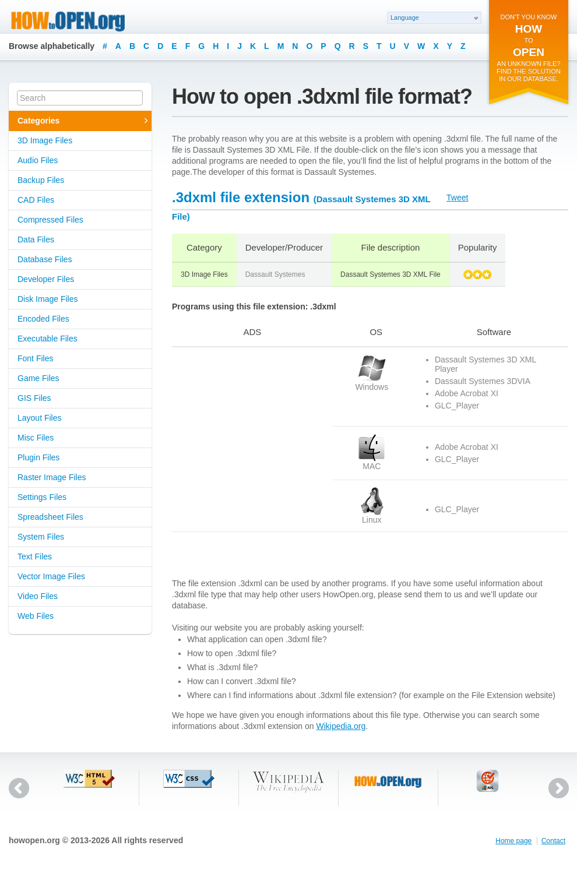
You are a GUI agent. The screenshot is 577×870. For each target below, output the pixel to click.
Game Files (38, 378)
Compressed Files (50, 219)
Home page (513, 841)
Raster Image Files (51, 477)
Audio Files (37, 160)
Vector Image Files (51, 576)
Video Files (37, 596)
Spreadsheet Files (50, 517)
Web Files (35, 616)
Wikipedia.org (340, 726)
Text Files (34, 556)
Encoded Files (43, 318)
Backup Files (40, 180)
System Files (40, 536)
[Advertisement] (245, 427)
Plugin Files (38, 457)
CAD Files (35, 200)
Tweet (457, 197)
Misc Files (35, 437)
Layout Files (39, 417)
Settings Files (41, 497)
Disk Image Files (47, 299)
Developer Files (45, 279)
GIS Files (34, 398)
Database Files (44, 259)
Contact (553, 841)
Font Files (35, 358)
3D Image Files (44, 140)
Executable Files (47, 338)
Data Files (35, 239)
